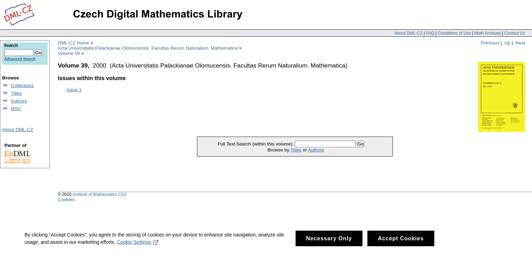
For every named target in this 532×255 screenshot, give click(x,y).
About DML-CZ (408, 33)
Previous (490, 42)
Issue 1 (74, 89)
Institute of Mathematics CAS (99, 194)
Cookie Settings (138, 244)
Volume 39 (69, 53)
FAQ (430, 33)
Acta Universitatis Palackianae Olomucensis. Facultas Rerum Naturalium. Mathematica (147, 48)
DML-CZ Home (73, 42)
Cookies (66, 199)
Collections (22, 85)
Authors (316, 150)
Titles (295, 150)
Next (520, 42)
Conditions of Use (454, 33)
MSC (16, 108)
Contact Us (514, 33)
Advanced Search (19, 59)
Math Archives (487, 33)
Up (507, 42)
